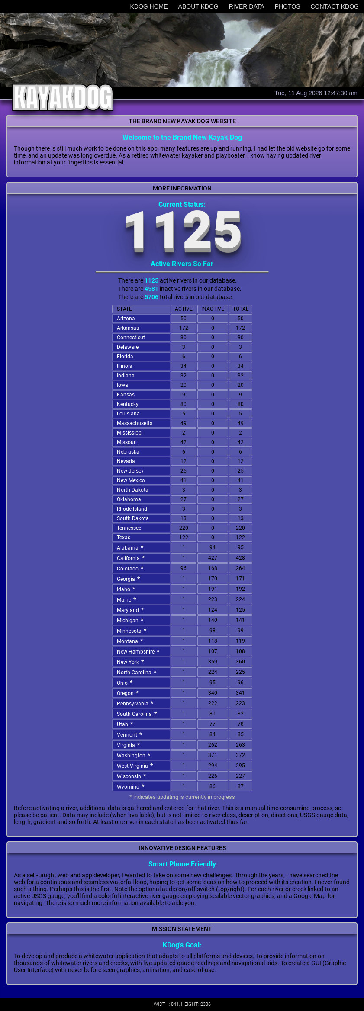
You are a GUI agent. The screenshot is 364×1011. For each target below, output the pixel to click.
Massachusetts (134, 423)
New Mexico (131, 480)
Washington (134, 755)
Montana (131, 641)
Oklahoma (129, 499)
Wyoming (131, 786)
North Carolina (137, 672)
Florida (125, 357)
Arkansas (128, 328)
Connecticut (131, 338)
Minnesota (132, 630)
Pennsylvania (136, 703)
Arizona (126, 319)
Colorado (131, 568)
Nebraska (128, 452)
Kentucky (128, 404)
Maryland (131, 609)
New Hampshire (139, 651)
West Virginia (136, 765)
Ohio (126, 682)
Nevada (126, 461)
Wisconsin (132, 776)
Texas (123, 537)
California (132, 558)
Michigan (131, 620)
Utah (126, 724)
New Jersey (130, 471)
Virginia (129, 745)
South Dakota (133, 518)
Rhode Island (132, 509)
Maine (127, 599)
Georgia (129, 578)
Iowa (122, 385)
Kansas (126, 395)
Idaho (127, 589)
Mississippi (130, 433)
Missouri (127, 442)
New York (131, 661)
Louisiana (128, 414)
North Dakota (132, 490)
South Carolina (138, 713)
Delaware (128, 347)
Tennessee (129, 528)
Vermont (130, 734)
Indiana (126, 376)
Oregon (129, 693)
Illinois (124, 366)
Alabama (131, 547)
